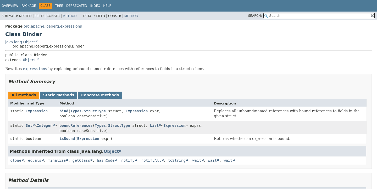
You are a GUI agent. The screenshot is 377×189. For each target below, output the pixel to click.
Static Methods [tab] (58, 95)
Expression (37, 111)
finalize (56, 160)
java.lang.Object (20, 42)
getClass (81, 160)
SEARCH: (255, 16)
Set (29, 125)
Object (29, 60)
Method (70, 16)
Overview (10, 6)
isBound (67, 138)
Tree (59, 6)
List (154, 125)
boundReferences (75, 125)
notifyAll (151, 160)
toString (177, 160)
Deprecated (76, 6)
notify (128, 160)
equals (34, 160)
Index (95, 6)
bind (63, 111)
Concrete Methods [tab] (100, 95)
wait (196, 160)
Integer (44, 125)
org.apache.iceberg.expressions (53, 26)
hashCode (105, 160)
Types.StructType (88, 111)
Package (28, 6)
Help (107, 6)
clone (15, 160)
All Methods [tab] (24, 95)
